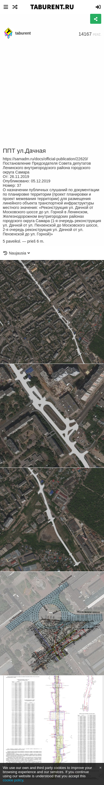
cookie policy (13, 780)
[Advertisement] (52, 93)
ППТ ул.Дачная (24, 150)
